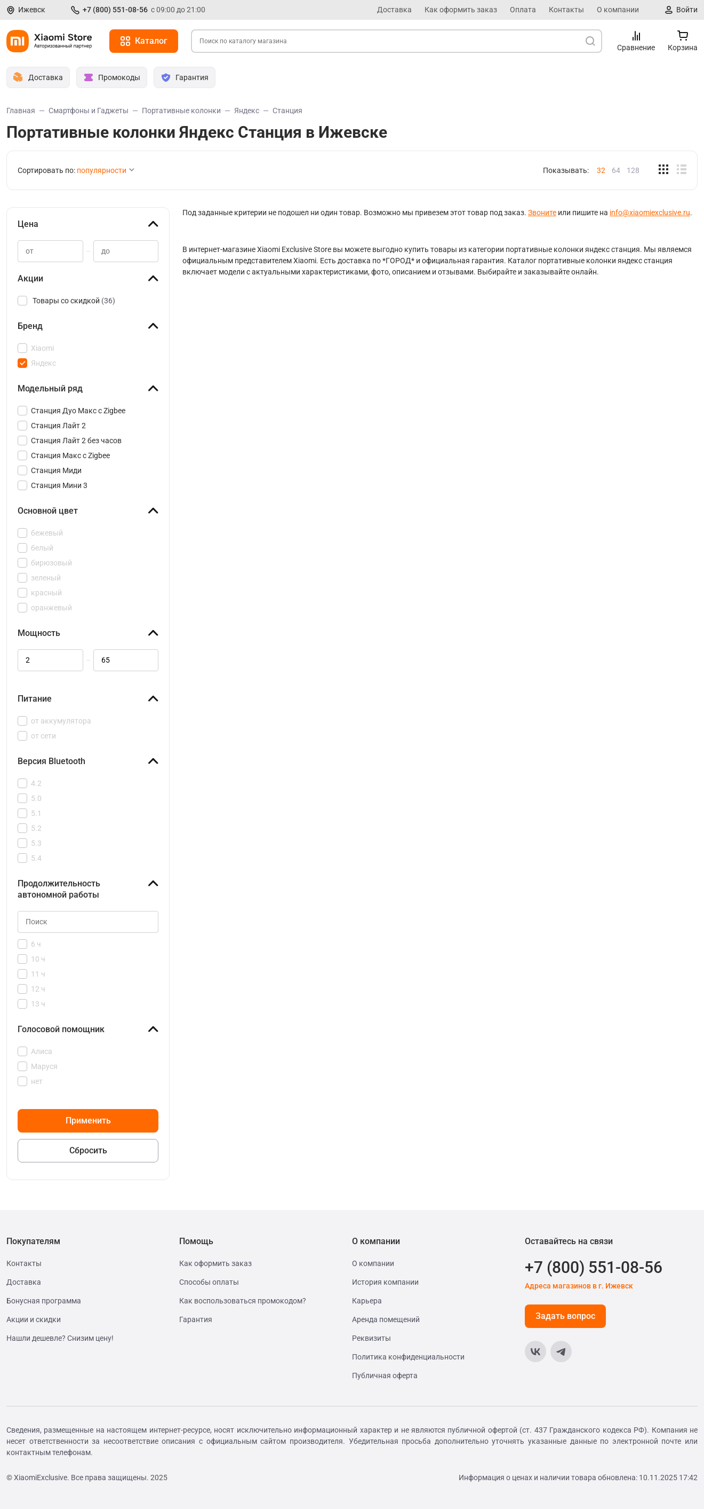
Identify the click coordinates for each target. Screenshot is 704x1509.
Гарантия (195, 1319)
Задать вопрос (565, 1316)
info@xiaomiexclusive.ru (650, 212)
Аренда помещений (386, 1319)
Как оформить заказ (461, 9)
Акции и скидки (33, 1319)
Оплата (523, 9)
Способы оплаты (209, 1282)
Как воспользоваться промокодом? (242, 1300)
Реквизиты (371, 1338)
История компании (385, 1282)
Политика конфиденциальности (408, 1357)
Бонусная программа (43, 1300)
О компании (618, 9)
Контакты (566, 9)
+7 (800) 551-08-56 (115, 9)
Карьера (367, 1300)
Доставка (394, 9)
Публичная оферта (385, 1375)
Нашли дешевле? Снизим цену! (60, 1338)
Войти (687, 9)
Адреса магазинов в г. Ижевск (579, 1286)
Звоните (542, 212)
